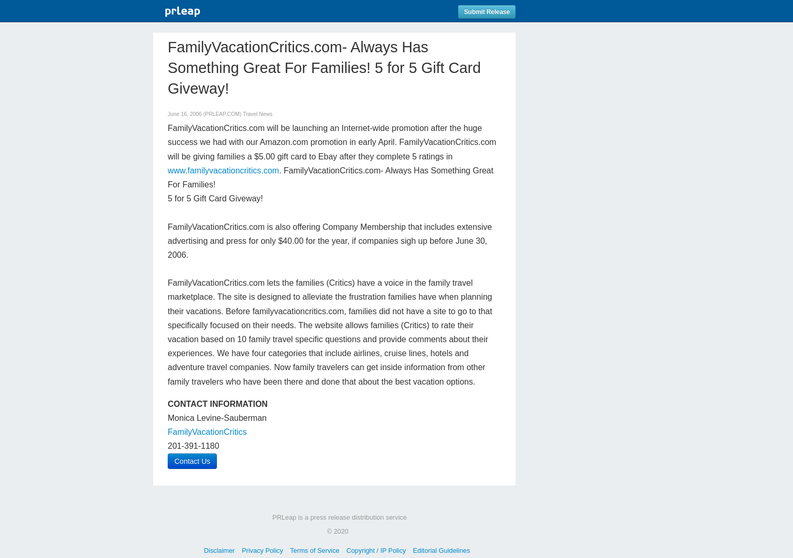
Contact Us (192, 461)
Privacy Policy (262, 550)
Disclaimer (219, 550)
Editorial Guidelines (441, 550)
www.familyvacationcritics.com (223, 170)
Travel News (257, 114)
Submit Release (487, 12)
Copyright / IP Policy (376, 550)
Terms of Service (314, 550)
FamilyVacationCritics (207, 432)
